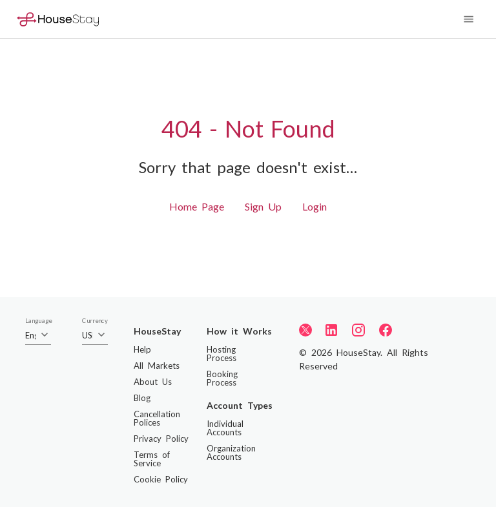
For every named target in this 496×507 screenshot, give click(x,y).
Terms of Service (152, 459)
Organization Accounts (231, 452)
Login (314, 206)
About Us (153, 382)
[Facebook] (385, 330)
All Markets (157, 365)
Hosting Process (221, 353)
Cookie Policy (161, 479)
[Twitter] (305, 329)
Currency (95, 321)
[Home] (57, 19)
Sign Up (263, 206)
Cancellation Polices (157, 418)
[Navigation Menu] (468, 19)
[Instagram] (358, 330)
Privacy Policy (161, 438)
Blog (142, 398)
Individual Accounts (225, 428)
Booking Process (222, 378)
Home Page (196, 206)
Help (142, 349)
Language (38, 321)
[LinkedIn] (331, 330)
